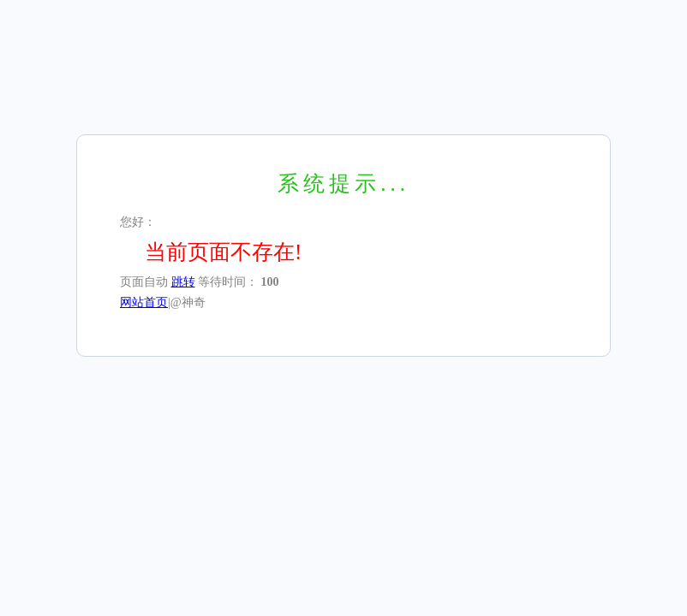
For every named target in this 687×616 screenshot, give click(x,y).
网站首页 (144, 302)
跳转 (183, 281)
